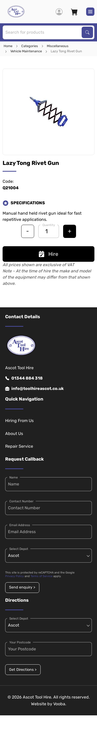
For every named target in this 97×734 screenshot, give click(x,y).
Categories (29, 46)
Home (8, 46)
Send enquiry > (22, 587)
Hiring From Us (19, 420)
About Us (14, 433)
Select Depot (18, 549)
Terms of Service (42, 576)
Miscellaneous (58, 46)
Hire (48, 254)
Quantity (48, 225)
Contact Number (21, 501)
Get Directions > (22, 669)
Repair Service (19, 446)
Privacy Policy (14, 576)
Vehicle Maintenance (26, 51)
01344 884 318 (24, 378)
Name (13, 477)
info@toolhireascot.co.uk (34, 389)
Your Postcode (20, 642)
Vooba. (59, 703)
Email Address (19, 525)
